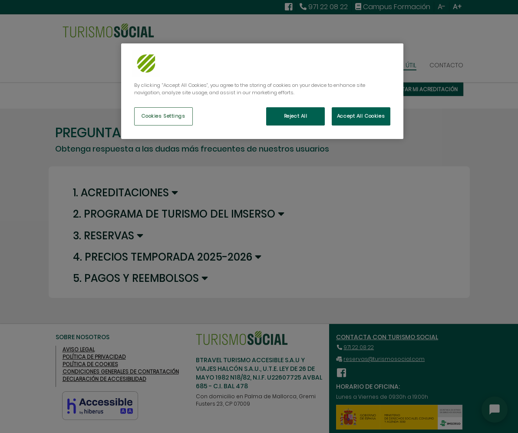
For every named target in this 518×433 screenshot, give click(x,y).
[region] (262, 91)
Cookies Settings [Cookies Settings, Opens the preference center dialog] (163, 115)
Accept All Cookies (361, 115)
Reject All (295, 115)
